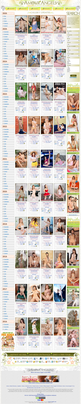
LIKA (60, 145)
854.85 (45, 43)
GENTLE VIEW (34, 303)
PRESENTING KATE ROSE (21, 135)
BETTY (21, 44)
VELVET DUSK (47, 169)
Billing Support (47, 386)
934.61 (19, 77)
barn (73, 62)
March (5, 21)
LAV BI (60, 344)
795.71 (38, 343)
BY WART (47, 35)
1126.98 (19, 41)
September (6, 39)
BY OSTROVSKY (21, 35)
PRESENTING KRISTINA (60, 303)
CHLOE (34, 346)
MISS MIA (21, 314)
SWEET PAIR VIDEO (47, 202)
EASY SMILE (21, 169)
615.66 (38, 243)
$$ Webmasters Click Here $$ (33, 387)
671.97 (19, 110)
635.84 (32, 244)
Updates (19, 386)
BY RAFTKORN (21, 70)
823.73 (32, 345)
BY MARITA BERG (21, 270)
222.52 (25, 312)
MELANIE (21, 210)
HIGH (33, 40)
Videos (23, 386)
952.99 (45, 75)
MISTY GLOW (21, 269)
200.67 (51, 311)
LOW (38, 40)
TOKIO (34, 246)
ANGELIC (60, 34)
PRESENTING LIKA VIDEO (59, 135)
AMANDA (47, 277)
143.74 (64, 110)
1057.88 (19, 76)
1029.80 (45, 209)
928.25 (25, 41)
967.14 (45, 41)
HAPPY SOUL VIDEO (60, 169)
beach (73, 71)
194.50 (38, 345)
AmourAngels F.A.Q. (70, 386)
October (6, 36)
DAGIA (34, 311)
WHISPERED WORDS (47, 135)
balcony (73, 61)
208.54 (51, 76)
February (6, 23)
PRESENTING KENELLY (47, 236)
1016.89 (19, 312)
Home (7, 386)
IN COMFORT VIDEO (47, 34)
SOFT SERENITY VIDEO (60, 101)
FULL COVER (35, 41)
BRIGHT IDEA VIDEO (34, 236)
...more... (6, 329)
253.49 (25, 43)
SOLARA (47, 212)
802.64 (51, 41)
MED (36, 40)
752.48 (58, 142)
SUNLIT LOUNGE (47, 336)
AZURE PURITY (34, 68)
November (6, 34)
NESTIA (60, 277)
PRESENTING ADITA (34, 169)
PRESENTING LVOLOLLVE (59, 202)
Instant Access (36, 386)
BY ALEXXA (21, 136)
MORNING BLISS (47, 269)
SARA (60, 76)
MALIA (60, 111)
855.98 (51, 209)
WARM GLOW (60, 269)
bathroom (73, 63)
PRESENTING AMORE (60, 236)
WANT (34, 34)
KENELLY (47, 245)
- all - (73, 59)
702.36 (58, 177)
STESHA (34, 76)
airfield (73, 69)
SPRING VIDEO (21, 101)
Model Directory (13, 386)
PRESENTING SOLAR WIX (46, 101)
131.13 (64, 143)
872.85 (25, 76)
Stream (25, 40)
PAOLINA (34, 143)
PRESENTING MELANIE (21, 202)
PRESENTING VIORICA (21, 236)
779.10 (51, 310)
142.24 (64, 177)
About (64, 386)
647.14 (64, 142)
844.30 (45, 311)
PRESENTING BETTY (21, 336)
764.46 (38, 276)
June (5, 46)
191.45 (25, 77)
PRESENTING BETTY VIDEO (21, 34)
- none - (73, 60)
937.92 (32, 276)
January (6, 25)
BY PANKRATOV (34, 103)
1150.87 (19, 311)
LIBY (21, 277)
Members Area (28, 386)
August (5, 41)
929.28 (32, 343)
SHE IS (59, 336)
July (5, 43)
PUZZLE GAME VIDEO (34, 269)
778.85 (51, 75)
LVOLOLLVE (34, 42)
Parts (19, 40)
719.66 (32, 243)
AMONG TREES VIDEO (34, 336)
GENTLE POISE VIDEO (47, 68)
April (5, 18)
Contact (41, 386)
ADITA (60, 42)
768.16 (58, 110)
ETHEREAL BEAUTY (34, 202)
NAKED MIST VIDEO (47, 303)
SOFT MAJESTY (34, 101)
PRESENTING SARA (60, 68)
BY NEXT (34, 69)
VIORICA (47, 78)
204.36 (51, 43)
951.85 (45, 310)
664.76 (58, 143)
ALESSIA (47, 44)
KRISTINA (60, 311)
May (5, 16)
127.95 (38, 244)
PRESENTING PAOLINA (34, 135)
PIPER (22, 111)
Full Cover (21, 39)
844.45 (45, 76)
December (6, 31)
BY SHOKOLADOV (34, 35)
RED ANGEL (34, 210)
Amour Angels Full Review (56, 386)
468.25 (25, 110)
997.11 (19, 43)
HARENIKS (34, 279)
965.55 (25, 311)
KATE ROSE (22, 143)
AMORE (21, 79)
